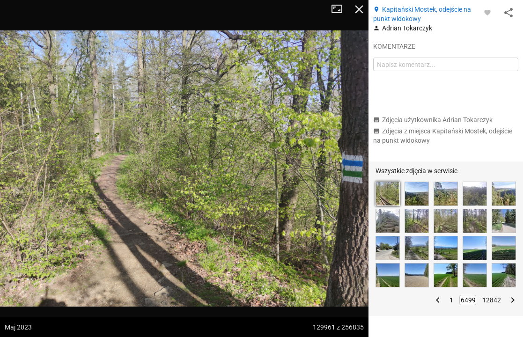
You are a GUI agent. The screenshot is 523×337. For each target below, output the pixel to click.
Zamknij (359, 9)
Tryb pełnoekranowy (340, 9)
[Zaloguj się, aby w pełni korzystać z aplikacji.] (487, 12)
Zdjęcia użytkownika (433, 120)
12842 (491, 300)
